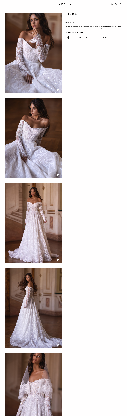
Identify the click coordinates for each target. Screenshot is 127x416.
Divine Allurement (23, 9)
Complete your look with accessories (74, 32)
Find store (25, 4)
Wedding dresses (14, 9)
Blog (103, 4)
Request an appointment (109, 37)
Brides (107, 4)
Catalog (19, 4)
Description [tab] (68, 22)
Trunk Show (97, 4)
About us (7, 4)
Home (6, 9)
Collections (13, 4)
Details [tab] (75, 22)
